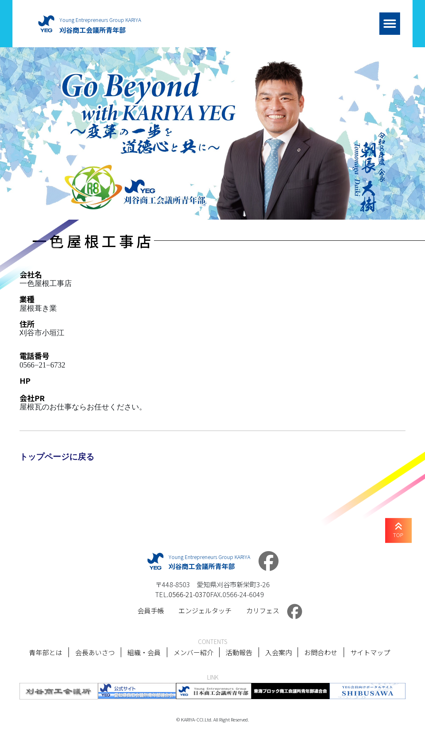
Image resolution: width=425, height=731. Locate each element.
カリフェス (262, 610)
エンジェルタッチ (205, 610)
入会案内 (278, 652)
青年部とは (44, 652)
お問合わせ (321, 652)
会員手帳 (150, 610)
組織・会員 (143, 652)
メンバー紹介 (193, 652)
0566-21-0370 (189, 594)
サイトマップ (371, 652)
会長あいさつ (94, 652)
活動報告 (239, 652)
